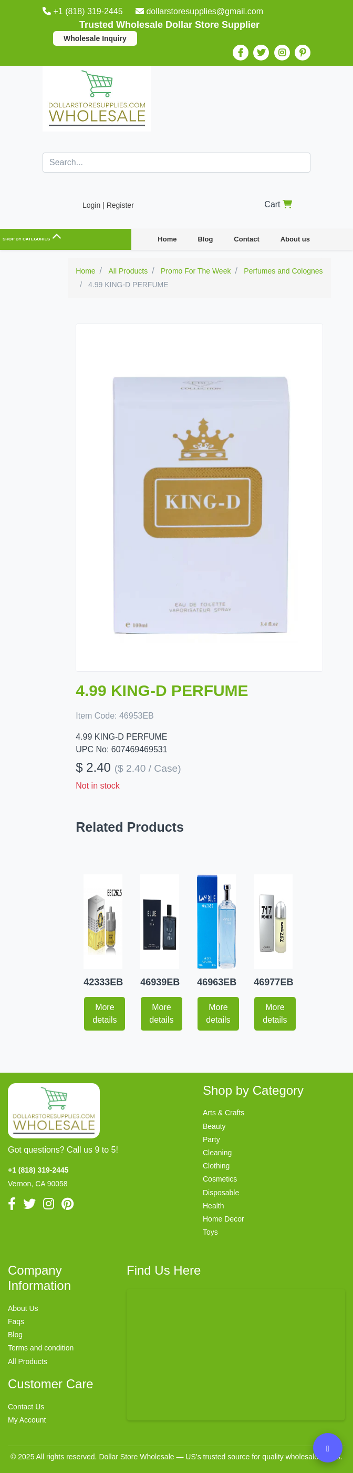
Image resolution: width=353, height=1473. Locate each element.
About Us (23, 1308)
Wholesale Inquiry (95, 38)
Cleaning (217, 1152)
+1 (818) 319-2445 (84, 11)
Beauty (214, 1126)
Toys (210, 1232)
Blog (205, 239)
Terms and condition (41, 1348)
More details (104, 1013)
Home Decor (223, 1219)
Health (213, 1206)
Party (211, 1139)
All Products (27, 1361)
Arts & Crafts (223, 1112)
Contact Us (26, 1407)
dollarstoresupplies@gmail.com (199, 11)
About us (295, 239)
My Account (27, 1420)
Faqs (16, 1321)
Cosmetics (220, 1179)
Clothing (216, 1166)
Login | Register (108, 205)
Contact (246, 239)
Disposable (221, 1192)
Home (167, 239)
